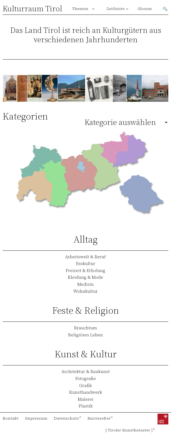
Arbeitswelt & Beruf (85, 257)
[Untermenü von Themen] (93, 9)
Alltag (85, 239)
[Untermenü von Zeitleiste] (127, 9)
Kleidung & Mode (85, 277)
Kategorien (25, 116)
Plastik (86, 406)
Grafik (85, 385)
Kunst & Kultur (86, 354)
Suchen (165, 8)
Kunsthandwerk (85, 392)
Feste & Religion (85, 310)
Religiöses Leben (85, 335)
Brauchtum (85, 328)
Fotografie (85, 378)
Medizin (85, 284)
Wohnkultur (85, 291)
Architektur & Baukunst (85, 371)
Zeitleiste (115, 8)
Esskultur (85, 263)
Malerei (85, 399)
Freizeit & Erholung (85, 270)
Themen (80, 8)
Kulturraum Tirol (32, 8)
